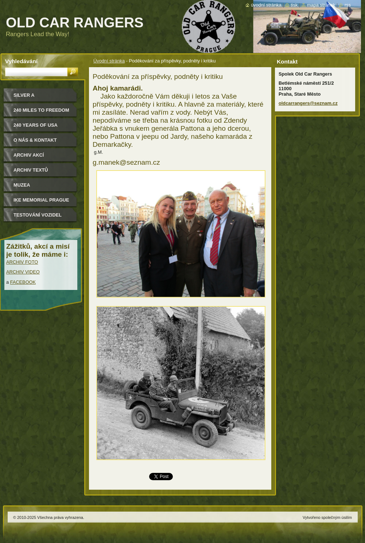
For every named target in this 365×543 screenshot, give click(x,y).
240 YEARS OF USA (35, 125)
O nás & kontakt (35, 140)
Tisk (294, 5)
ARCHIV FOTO (22, 262)
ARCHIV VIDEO (23, 272)
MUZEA (21, 185)
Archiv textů (30, 170)
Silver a (24, 95)
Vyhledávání (21, 61)
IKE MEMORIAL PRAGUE (41, 200)
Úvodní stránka (109, 61)
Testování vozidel (37, 215)
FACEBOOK (23, 282)
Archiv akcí (28, 155)
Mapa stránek (321, 5)
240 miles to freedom (41, 110)
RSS (348, 5)
